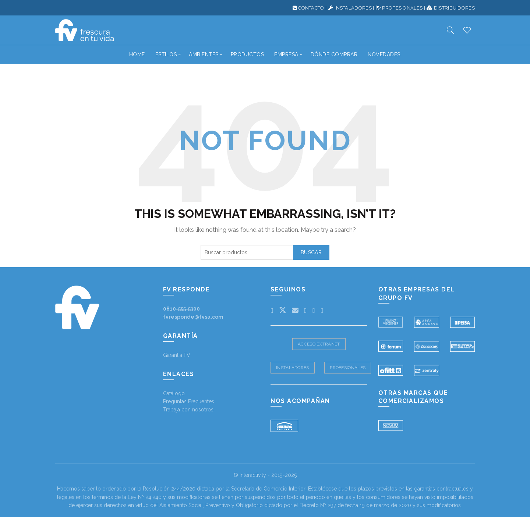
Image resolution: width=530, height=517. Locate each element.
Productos (247, 54)
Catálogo (174, 393)
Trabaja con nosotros (188, 409)
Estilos (166, 54)
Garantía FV (176, 355)
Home (137, 54)
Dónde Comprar (334, 54)
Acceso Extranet (319, 344)
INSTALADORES (353, 8)
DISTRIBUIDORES (454, 8)
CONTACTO (311, 8)
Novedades (384, 54)
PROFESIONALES (402, 8)
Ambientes (204, 54)
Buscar (311, 252)
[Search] (450, 30)
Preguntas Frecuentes (188, 401)
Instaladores (292, 367)
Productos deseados (467, 30)
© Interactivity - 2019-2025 (265, 475)
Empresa (286, 54)
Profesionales (347, 367)
